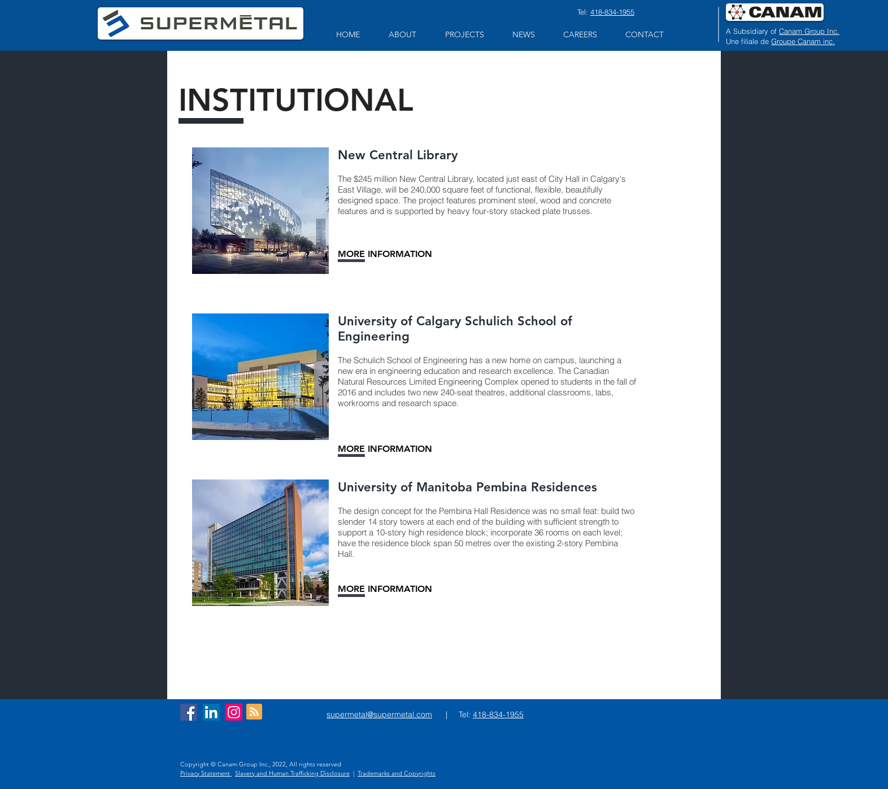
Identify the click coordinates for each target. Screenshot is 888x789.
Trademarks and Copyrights (397, 773)
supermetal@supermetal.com (379, 714)
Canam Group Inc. (809, 31)
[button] (402, 34)
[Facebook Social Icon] (188, 712)
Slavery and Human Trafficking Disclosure (292, 773)
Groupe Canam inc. (803, 41)
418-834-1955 (612, 11)
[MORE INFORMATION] (385, 253)
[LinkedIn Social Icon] (211, 712)
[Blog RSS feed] (254, 712)
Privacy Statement (206, 773)
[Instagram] (233, 712)
